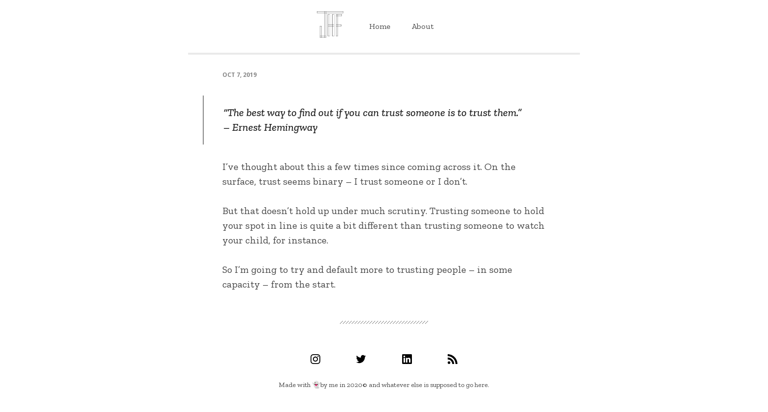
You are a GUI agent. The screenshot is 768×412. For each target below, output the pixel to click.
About (422, 26)
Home (379, 26)
